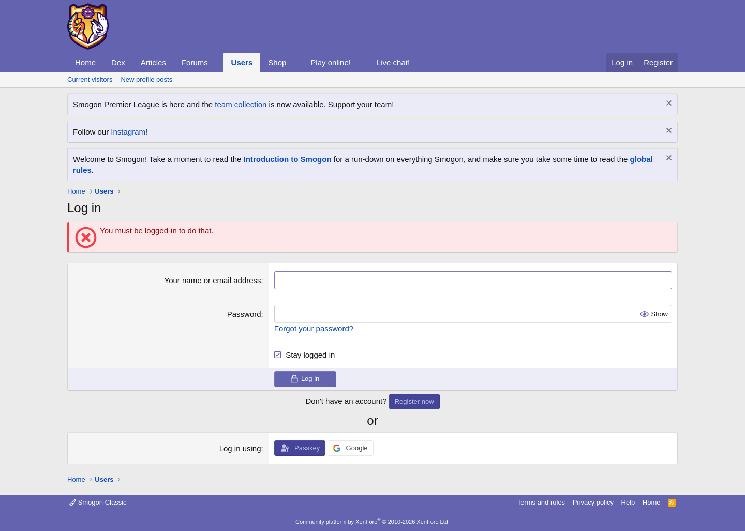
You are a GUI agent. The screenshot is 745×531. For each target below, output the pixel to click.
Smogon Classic (98, 502)
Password (244, 313)
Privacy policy (593, 502)
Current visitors (89, 79)
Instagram (128, 131)
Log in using (240, 448)
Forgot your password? (313, 328)
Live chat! (393, 62)
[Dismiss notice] (667, 104)
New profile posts (146, 79)
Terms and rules (541, 502)
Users (242, 62)
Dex (118, 62)
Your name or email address (213, 280)
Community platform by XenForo (372, 522)
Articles (153, 62)
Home (85, 62)
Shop (277, 62)
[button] (216, 62)
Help (628, 502)
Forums (195, 62)
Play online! (330, 62)
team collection (240, 104)
